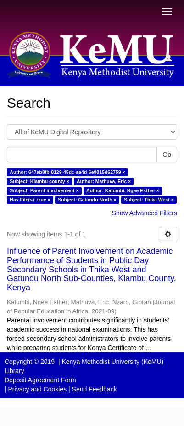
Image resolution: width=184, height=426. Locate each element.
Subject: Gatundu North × (87, 199)
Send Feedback (94, 389)
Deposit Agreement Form (40, 380)
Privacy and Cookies (37, 389)
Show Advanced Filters (144, 213)
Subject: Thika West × (149, 199)
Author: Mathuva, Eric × (104, 181)
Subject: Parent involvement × (44, 190)
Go (166, 154)
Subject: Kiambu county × (39, 181)
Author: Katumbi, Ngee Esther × (122, 190)
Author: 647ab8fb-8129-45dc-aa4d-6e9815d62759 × (67, 172)
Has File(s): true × (30, 199)
